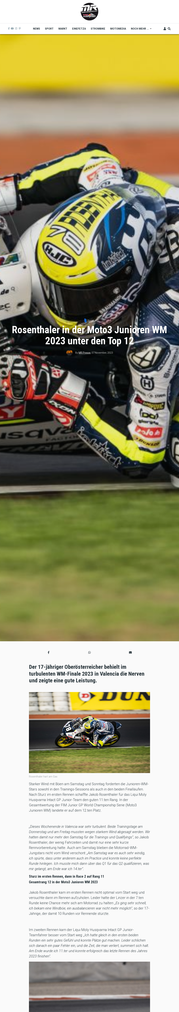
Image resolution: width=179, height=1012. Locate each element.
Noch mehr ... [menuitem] (139, 30)
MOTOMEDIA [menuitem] (118, 28)
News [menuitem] (36, 28)
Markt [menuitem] (62, 28)
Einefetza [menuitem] (79, 28)
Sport (90, 320)
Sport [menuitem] (49, 28)
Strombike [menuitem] (98, 28)
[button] (48, 652)
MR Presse (85, 352)
